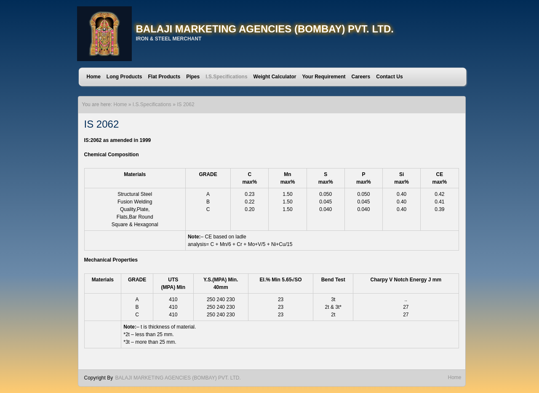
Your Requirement (323, 77)
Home (94, 77)
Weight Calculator (274, 77)
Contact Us (389, 77)
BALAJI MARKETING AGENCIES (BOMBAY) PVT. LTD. (265, 29)
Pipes (193, 77)
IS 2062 (185, 104)
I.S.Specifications (226, 77)
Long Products (124, 77)
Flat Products (164, 77)
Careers (361, 77)
